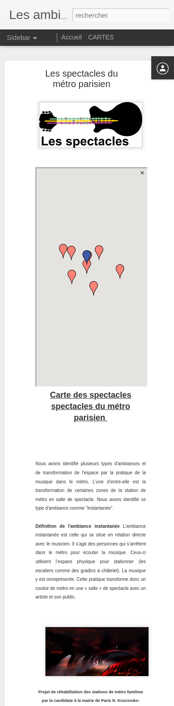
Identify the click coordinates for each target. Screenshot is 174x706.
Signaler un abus (150, 701)
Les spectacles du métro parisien (81, 77)
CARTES (101, 37)
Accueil (71, 37)
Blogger (119, 701)
